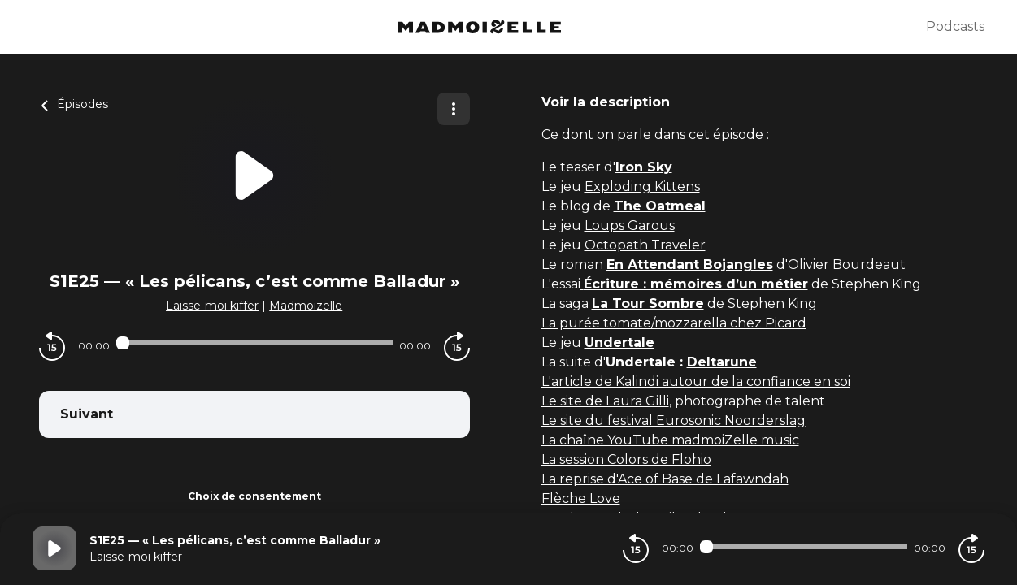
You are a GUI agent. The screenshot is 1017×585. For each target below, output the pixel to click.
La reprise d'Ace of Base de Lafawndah (665, 479)
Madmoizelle (305, 305)
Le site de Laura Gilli (605, 401)
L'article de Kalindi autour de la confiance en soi (695, 381)
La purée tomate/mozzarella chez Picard (673, 323)
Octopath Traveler (645, 245)
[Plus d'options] (453, 109)
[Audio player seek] (254, 343)
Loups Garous (630, 225)
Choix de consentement (254, 496)
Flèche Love (580, 498)
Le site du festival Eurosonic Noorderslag (673, 420)
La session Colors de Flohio (626, 459)
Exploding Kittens (642, 186)
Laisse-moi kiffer (212, 305)
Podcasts (955, 26)
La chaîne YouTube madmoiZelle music (670, 440)
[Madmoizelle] (479, 27)
